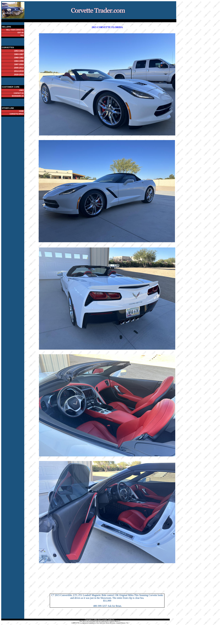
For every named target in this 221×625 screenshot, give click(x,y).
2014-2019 (19, 71)
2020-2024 (19, 74)
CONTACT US (19, 93)
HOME (21, 111)
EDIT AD (20, 32)
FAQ (22, 35)
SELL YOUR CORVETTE (15, 30)
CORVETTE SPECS (17, 114)
